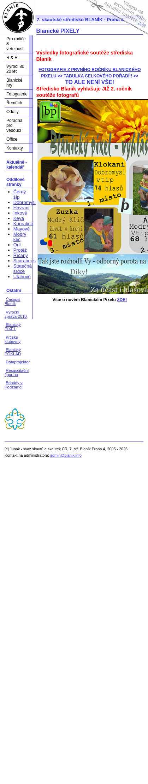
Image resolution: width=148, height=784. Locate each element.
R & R (12, 57)
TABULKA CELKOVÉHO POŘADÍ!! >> (101, 76)
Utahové (22, 276)
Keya (18, 218)
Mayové (21, 229)
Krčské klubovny (12, 339)
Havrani (21, 207)
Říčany (20, 255)
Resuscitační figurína (17, 372)
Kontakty (14, 148)
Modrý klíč (19, 237)
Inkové (20, 213)
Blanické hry (14, 83)
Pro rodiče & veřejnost (16, 43)
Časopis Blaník (12, 301)
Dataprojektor (18, 362)
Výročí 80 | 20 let (16, 69)
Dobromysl (24, 202)
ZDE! (122, 299)
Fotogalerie (17, 94)
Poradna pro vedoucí (14, 125)
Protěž (20, 250)
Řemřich (14, 102)
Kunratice (23, 223)
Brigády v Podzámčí (14, 385)
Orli (17, 244)
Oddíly (12, 111)
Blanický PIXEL (13, 326)
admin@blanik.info (66, 455)
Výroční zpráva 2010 (16, 314)
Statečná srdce (22, 268)
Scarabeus (24, 260)
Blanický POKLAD (13, 351)
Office (11, 139)
